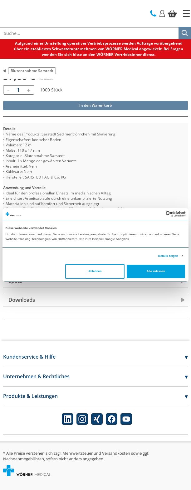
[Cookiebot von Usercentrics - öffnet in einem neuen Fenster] (158, 214)
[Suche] (185, 33)
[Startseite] (186, 13)
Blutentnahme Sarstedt (32, 70)
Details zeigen (168, 255)
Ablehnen (95, 271)
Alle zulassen (156, 271)
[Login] (162, 13)
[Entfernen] (8, 90)
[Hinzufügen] (28, 90)
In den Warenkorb (95, 105)
